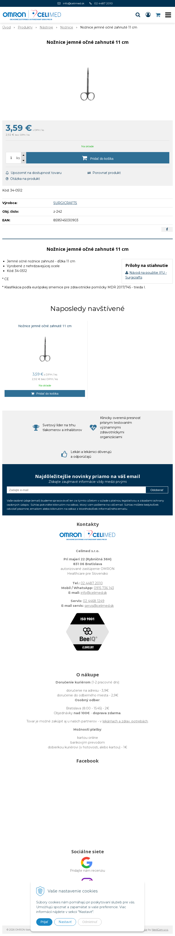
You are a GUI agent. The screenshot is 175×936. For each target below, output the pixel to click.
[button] (138, 14)
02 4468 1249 (93, 601)
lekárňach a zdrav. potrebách (125, 721)
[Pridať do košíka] (97, 157)
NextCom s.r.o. (160, 929)
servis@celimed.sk (99, 606)
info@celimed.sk (73, 3)
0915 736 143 (104, 588)
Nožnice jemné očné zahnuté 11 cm (45, 326)
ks (18, 158)
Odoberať (156, 490)
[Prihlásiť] (148, 14)
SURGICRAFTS (65, 203)
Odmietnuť (89, 922)
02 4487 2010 (103, 3)
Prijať (44, 922)
